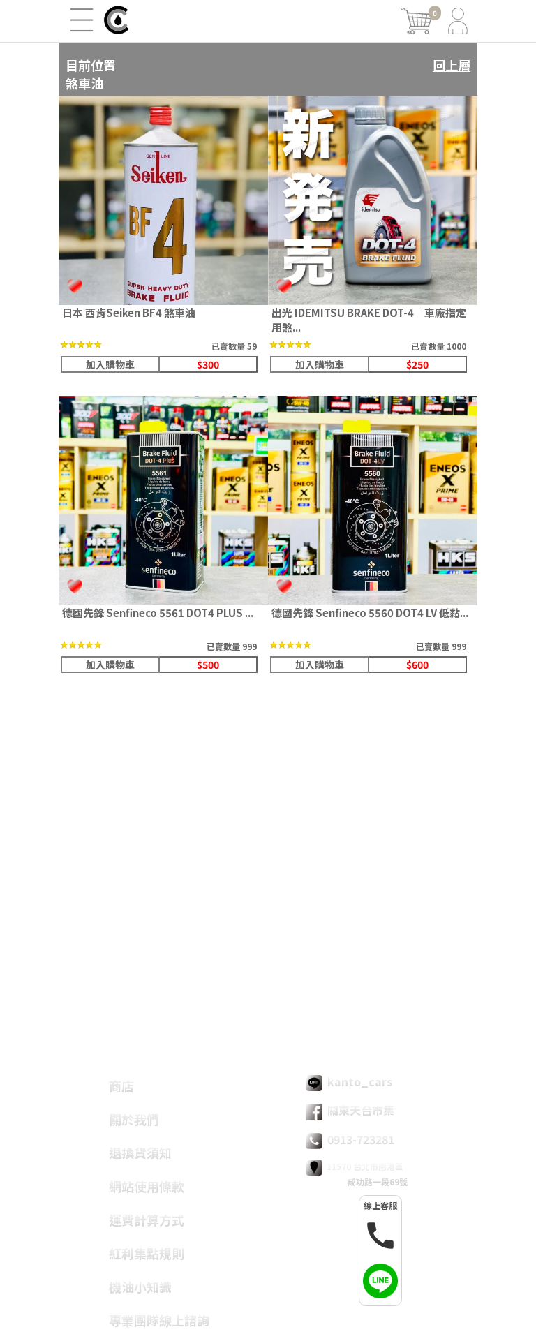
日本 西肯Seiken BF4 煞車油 (128, 312)
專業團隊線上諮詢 (159, 1320)
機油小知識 (140, 1286)
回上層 (451, 65)
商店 (121, 1085)
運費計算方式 (146, 1219)
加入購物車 (110, 364)
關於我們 (134, 1119)
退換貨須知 (140, 1152)
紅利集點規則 (146, 1253)
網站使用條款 (146, 1186)
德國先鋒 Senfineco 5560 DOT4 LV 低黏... (369, 612)
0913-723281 (350, 1140)
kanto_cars (349, 1082)
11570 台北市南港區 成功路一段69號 (357, 1173)
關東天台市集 (350, 1111)
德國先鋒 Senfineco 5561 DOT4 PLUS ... (157, 612)
